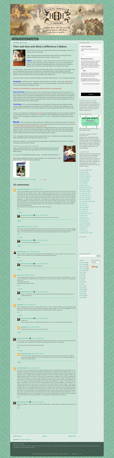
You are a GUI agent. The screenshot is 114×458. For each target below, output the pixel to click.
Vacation (81, 291)
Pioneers (81, 285)
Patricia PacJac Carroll (27, 215)
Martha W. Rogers (21, 251)
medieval (81, 297)
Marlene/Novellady (26, 353)
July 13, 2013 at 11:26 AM (28, 275)
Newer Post (17, 436)
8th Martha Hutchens (84, 186)
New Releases (23, 39)
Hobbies (81, 282)
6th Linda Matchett (83, 182)
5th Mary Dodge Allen (84, 180)
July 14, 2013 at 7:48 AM (33, 368)
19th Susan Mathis (83, 207)
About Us (81, 272)
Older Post (72, 436)
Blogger (80, 453)
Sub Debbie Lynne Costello (86, 232)
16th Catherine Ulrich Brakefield (87, 201)
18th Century (82, 266)
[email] (91, 54)
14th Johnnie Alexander (85, 197)
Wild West (81, 295)
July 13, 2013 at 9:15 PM (29, 304)
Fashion (81, 278)
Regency (81, 287)
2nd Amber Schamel (84, 174)
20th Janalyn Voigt (83, 209)
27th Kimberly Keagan (84, 223)
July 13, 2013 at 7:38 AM (32, 226)
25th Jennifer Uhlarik (84, 219)
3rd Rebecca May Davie (85, 176)
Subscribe (90, 94)
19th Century (82, 268)
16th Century (82, 262)
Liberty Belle (47, 116)
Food (80, 280)
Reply (18, 209)
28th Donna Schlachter (85, 225)
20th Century (82, 270)
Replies (20, 212)
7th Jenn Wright (83, 184)
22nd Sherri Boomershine (85, 213)
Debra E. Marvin (21, 226)
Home (15, 39)
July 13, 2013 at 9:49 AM (41, 215)
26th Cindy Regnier (84, 221)
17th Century (82, 264)
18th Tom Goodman (84, 205)
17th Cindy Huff (83, 203)
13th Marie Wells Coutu (85, 195)
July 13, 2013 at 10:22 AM (33, 251)
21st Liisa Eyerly (83, 211)
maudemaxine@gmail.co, (23, 189)
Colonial (81, 276)
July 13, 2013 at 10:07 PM (41, 291)
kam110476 (20, 304)
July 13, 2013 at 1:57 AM (37, 189)
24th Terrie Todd (83, 217)
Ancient (81, 274)
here (91, 110)
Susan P (19, 275)
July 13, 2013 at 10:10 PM (37, 338)
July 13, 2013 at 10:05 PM (41, 263)
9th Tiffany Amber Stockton (85, 187)
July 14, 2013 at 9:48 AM (37, 402)
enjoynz (69, 453)
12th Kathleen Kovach (84, 193)
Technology (82, 289)
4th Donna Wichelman (84, 178)
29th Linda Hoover (83, 227)
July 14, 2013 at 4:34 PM (33, 327)
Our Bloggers (33, 39)
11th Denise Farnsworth (85, 191)
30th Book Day (83, 228)
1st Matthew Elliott (83, 172)
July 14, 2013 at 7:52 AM (37, 353)
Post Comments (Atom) (25, 439)
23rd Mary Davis (83, 215)
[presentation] (89, 89)
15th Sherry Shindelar (84, 199)
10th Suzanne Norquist (85, 189)
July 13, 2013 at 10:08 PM (41, 318)
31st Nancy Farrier (83, 230)
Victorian (81, 293)
